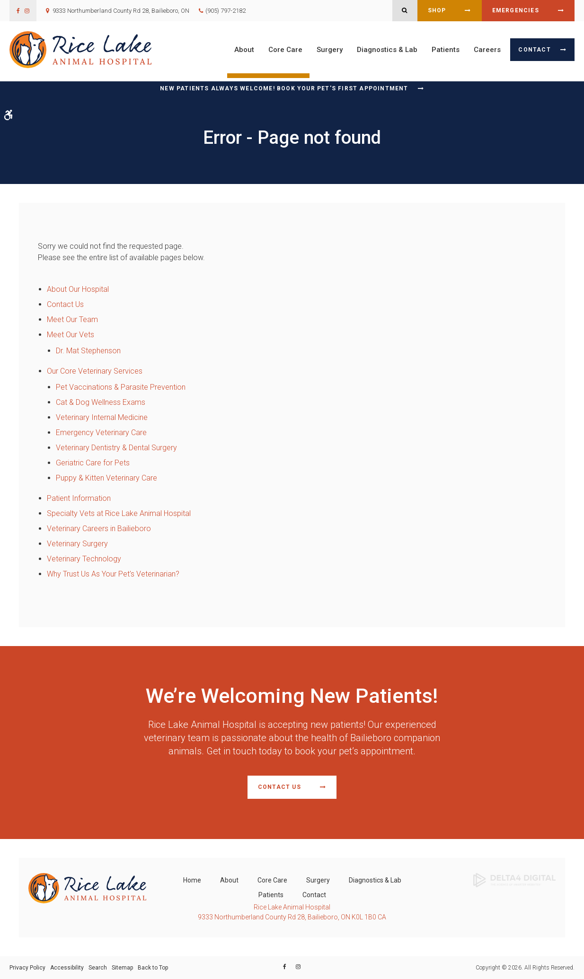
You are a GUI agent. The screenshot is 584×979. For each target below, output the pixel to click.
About (244, 49)
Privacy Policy (27, 967)
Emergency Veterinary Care (101, 432)
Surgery (330, 49)
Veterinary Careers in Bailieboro (99, 528)
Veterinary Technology (84, 558)
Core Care (285, 49)
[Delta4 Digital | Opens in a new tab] (514, 879)
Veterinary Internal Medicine (102, 417)
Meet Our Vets (70, 334)
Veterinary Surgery (77, 543)
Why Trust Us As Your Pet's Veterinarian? (113, 573)
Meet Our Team (72, 319)
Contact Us (65, 304)
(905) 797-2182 (225, 10)
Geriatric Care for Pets (93, 462)
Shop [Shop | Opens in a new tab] (437, 10)
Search (97, 967)
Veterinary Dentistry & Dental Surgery (116, 447)
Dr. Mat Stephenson (88, 350)
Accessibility (67, 967)
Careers (487, 49)
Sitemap (122, 967)
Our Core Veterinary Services (94, 371)
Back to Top (153, 967)
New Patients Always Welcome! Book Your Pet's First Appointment (284, 88)
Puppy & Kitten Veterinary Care (106, 477)
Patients (446, 49)
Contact (534, 49)
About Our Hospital (78, 289)
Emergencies (515, 10)
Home (192, 880)
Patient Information (79, 498)
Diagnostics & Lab (387, 49)
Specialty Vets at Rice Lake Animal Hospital (119, 513)
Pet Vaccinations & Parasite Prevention (121, 387)
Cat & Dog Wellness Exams (100, 402)
